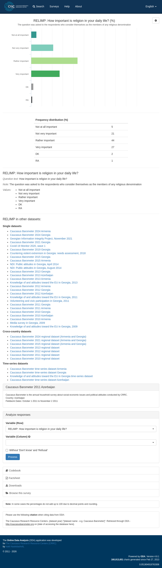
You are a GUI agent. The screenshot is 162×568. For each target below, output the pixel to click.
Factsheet (13, 478)
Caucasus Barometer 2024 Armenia (30, 231)
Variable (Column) (16, 436)
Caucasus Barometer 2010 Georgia (30, 311)
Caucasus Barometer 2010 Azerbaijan (31, 315)
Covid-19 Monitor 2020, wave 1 (28, 245)
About (78, 6)
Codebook (13, 470)
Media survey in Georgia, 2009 (27, 322)
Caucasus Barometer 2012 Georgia (30, 289)
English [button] (151, 6)
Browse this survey (18, 493)
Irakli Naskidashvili (15, 546)
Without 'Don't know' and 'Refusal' (27, 450)
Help (67, 6)
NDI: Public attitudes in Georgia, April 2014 (34, 264)
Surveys (54, 6)
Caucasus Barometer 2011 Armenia (30, 308)
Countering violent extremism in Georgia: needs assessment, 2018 (48, 253)
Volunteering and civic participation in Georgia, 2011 (39, 300)
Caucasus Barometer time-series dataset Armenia (38, 368)
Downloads (14, 485)
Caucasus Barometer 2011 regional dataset (34, 354)
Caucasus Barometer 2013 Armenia (30, 278)
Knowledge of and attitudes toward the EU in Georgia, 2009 (44, 326)
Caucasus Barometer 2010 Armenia (30, 319)
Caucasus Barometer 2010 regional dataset (34, 358)
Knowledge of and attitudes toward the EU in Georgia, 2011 (44, 297)
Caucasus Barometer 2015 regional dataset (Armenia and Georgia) (48, 343)
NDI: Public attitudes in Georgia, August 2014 (35, 267)
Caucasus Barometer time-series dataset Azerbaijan (39, 379)
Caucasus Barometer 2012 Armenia (30, 286)
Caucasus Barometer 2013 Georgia (30, 271)
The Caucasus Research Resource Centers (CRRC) (31, 543)
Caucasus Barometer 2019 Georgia (30, 249)
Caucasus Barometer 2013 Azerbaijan (31, 275)
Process (12, 456)
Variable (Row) (14, 423)
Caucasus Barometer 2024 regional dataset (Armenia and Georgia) (48, 336)
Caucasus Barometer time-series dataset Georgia (38, 372)
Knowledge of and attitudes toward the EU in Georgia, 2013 (44, 282)
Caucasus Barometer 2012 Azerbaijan (31, 293)
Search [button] (38, 6)
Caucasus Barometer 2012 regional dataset (34, 351)
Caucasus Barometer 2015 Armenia (30, 260)
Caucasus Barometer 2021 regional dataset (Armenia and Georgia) (48, 340)
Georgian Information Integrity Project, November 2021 (41, 238)
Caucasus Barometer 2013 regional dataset (34, 347)
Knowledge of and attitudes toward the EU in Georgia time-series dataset (51, 376)
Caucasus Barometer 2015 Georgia (30, 256)
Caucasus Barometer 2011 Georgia (30, 304)
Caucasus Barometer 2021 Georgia (30, 242)
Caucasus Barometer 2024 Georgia (30, 234)
